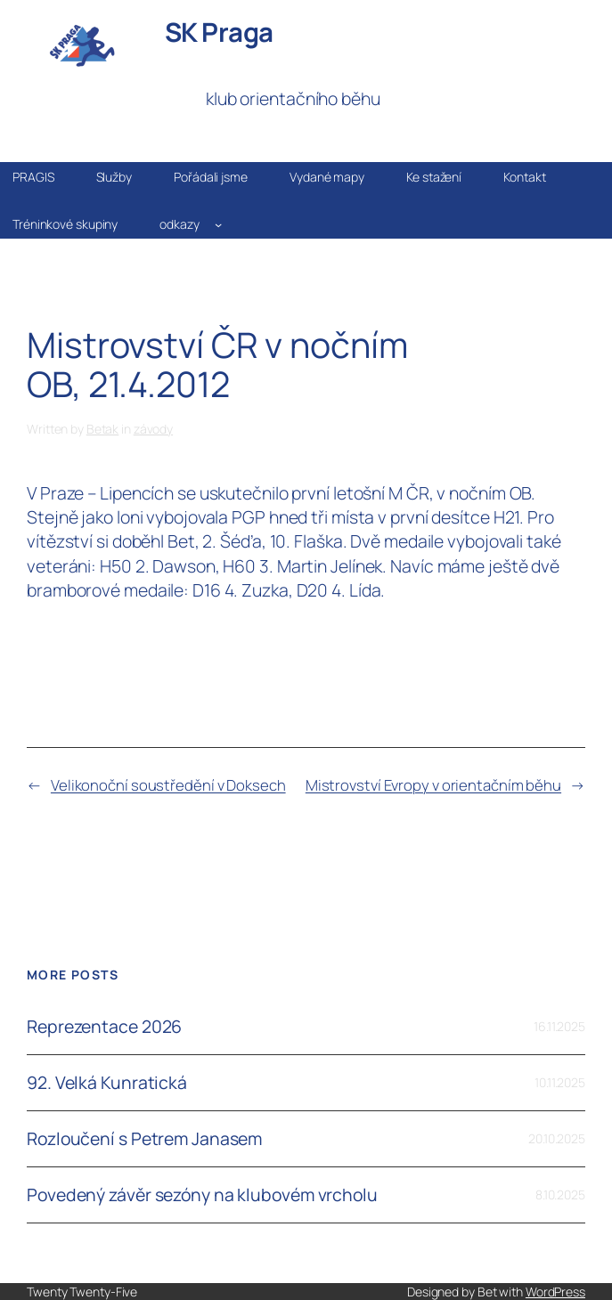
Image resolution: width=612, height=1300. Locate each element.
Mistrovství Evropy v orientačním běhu (433, 785)
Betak (102, 428)
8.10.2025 (560, 1194)
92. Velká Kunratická (107, 1083)
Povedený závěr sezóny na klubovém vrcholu (202, 1195)
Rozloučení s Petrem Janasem (144, 1139)
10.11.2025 (559, 1082)
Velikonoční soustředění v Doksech (168, 785)
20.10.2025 (556, 1138)
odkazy (179, 223)
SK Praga (219, 32)
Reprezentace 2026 (104, 1026)
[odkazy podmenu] (218, 223)
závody (153, 428)
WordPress (555, 1291)
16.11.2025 (559, 1026)
